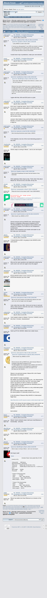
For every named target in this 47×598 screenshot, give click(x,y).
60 (27, 26)
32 (17, 25)
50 (12, 26)
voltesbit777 (7, 101)
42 (33, 25)
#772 (42, 272)
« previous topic (41, 25)
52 (15, 26)
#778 (42, 429)
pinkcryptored (8, 35)
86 (34, 27)
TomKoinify (7, 144)
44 (3, 26)
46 (6, 26)
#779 (42, 443)
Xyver (5, 415)
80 (24, 27)
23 (3, 25)
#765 (42, 127)
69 (8, 27)
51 (14, 26)
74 (15, 27)
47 (8, 26)
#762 (42, 59)
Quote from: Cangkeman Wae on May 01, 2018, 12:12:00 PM (24, 39)
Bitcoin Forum (6, 20)
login (17, 9)
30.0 (9, 14)
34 (20, 25)
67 (5, 27)
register (22, 9)
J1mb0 (6, 184)
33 (18, 25)
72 (12, 27)
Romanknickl (7, 347)
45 (5, 26)
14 (22, 24)
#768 (42, 185)
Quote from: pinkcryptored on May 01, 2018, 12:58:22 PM (23, 297)
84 (31, 27)
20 (31, 24)
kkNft (5, 493)
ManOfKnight (7, 428)
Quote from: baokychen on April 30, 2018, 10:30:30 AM (23, 131)
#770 (42, 236)
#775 (42, 327)
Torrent (5, 15)
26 (8, 25)
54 (18, 26)
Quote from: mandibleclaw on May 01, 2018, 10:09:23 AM (23, 77)
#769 (42, 210)
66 (3, 27)
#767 (42, 167)
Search (15, 16)
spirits (5, 292)
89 (5, 29)
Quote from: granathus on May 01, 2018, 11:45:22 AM (24, 41)
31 (15, 25)
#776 (42, 349)
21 (33, 24)
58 (24, 26)
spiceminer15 (7, 270)
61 (29, 26)
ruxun (5, 58)
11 (18, 24)
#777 (42, 416)
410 (8, 29)
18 (28, 24)
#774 (42, 313)
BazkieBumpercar (9, 325)
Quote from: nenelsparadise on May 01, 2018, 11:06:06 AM (24, 189)
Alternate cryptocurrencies (19, 20)
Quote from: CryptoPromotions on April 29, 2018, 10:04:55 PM (25, 214)
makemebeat (7, 312)
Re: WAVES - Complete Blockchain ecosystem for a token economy (24, 35)
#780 (42, 494)
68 (6, 27)
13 (21, 24)
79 (23, 27)
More (28, 16)
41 (31, 25)
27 (9, 25)
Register (24, 16)
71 (11, 27)
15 (24, 24)
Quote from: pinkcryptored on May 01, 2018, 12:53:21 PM (23, 352)
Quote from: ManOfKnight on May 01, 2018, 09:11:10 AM (24, 78)
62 (31, 26)
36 (23, 25)
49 (11, 26)
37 (24, 25)
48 (9, 26)
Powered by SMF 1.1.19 (17, 527)
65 (35, 26)
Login (19, 16)
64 (34, 26)
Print (42, 28)
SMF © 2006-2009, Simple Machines (32, 527)
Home (7, 16)
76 (18, 27)
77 (20, 27)
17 (27, 24)
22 (34, 24)
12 (19, 24)
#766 (42, 145)
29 (12, 25)
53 (17, 26)
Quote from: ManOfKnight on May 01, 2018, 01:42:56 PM (23, 446)
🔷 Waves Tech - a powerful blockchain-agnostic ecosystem (23, 21)
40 (30, 25)
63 (32, 26)
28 (11, 25)
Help (11, 16)
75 (17, 27)
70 (9, 27)
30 (14, 25)
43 (34, 25)
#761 (42, 36)
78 (21, 27)
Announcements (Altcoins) (34, 20)
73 (14, 27)
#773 (42, 294)
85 (32, 27)
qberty (5, 235)
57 (23, 26)
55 (20, 26)
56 (21, 26)
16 (25, 24)
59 (26, 26)
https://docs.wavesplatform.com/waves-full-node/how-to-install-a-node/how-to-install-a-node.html (26, 198)
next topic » (42, 26)
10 (16, 24)
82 (27, 27)
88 (3, 29)
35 (21, 25)
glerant (6, 442)
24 (5, 25)
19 (30, 24)
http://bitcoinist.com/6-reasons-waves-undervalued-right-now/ (27, 400)
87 (35, 27)
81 (26, 27)
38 (26, 25)
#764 (42, 102)
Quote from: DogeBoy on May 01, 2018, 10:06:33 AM (22, 171)
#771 (42, 258)
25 (6, 25)
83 (29, 27)
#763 (42, 73)
